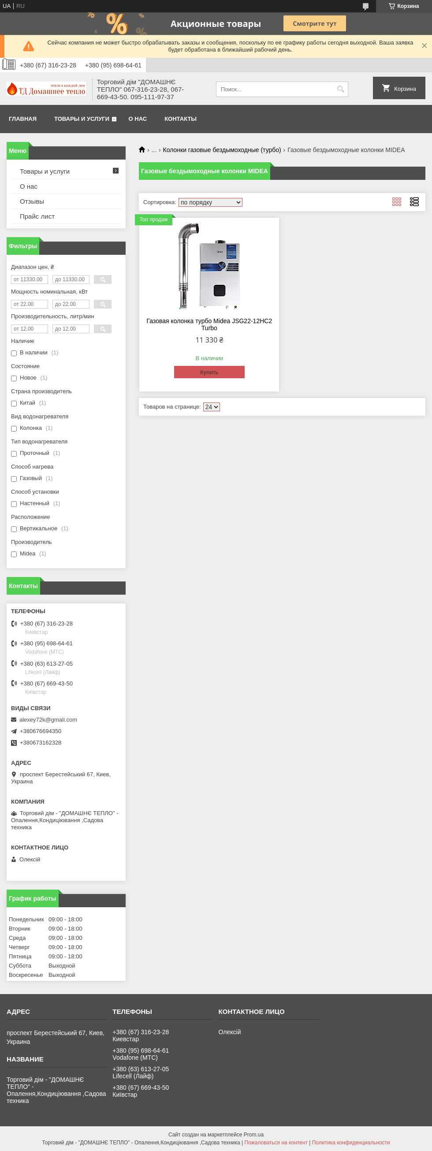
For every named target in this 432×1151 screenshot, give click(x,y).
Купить (209, 372)
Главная (23, 118)
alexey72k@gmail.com (48, 719)
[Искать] (340, 89)
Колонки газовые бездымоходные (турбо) (222, 149)
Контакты (180, 118)
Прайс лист (37, 216)
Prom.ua (254, 1135)
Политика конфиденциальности (351, 1143)
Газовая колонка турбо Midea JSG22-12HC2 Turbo (209, 324)
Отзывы (32, 201)
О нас (138, 118)
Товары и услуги (81, 118)
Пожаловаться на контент (276, 1143)
